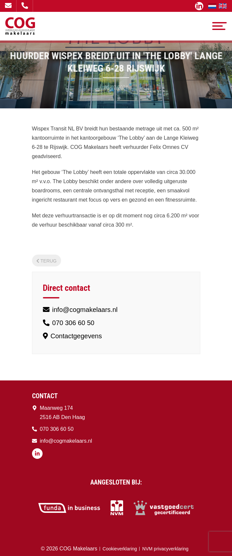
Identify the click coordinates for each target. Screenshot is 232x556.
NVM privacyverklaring (165, 548)
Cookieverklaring (120, 548)
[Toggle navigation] (219, 26)
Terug (46, 261)
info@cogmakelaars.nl (8, 5)
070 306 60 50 (24, 5)
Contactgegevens (72, 336)
